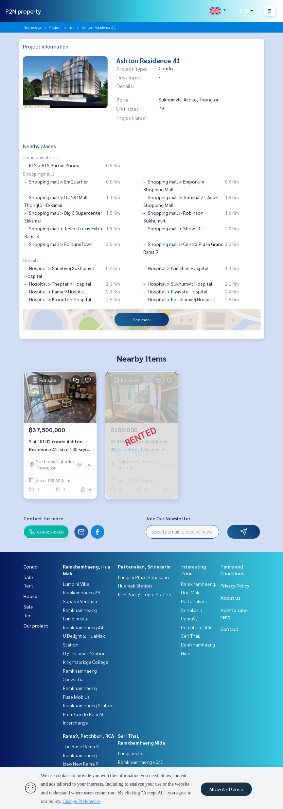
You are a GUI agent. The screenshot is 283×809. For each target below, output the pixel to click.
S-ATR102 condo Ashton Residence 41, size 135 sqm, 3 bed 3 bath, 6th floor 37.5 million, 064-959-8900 (59, 445)
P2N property (23, 11)
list (71, 27)
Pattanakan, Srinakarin (144, 566)
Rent (28, 585)
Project (55, 27)
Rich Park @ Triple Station (144, 594)
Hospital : (33, 260)
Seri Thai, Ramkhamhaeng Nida (198, 644)
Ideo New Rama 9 (81, 763)
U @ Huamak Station (84, 653)
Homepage (32, 27)
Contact (229, 629)
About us (230, 598)
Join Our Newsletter (168, 518)
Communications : (41, 157)
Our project (35, 625)
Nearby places (39, 146)
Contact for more (43, 518)
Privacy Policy (234, 585)
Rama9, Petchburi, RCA (88, 736)
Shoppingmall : (38, 174)
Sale (28, 577)
